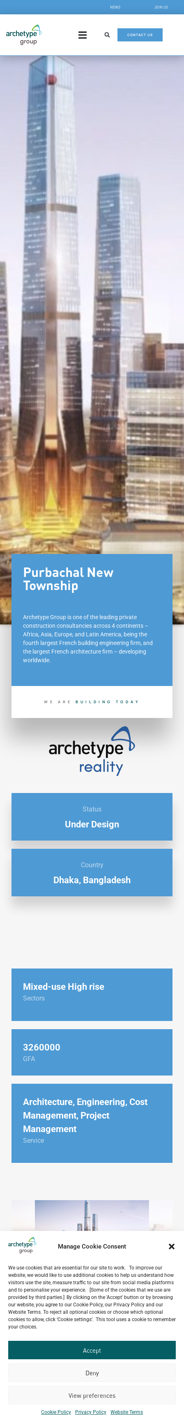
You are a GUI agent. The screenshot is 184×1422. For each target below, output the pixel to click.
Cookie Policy (56, 1412)
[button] (172, 1246)
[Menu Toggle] (82, 35)
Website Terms (126, 1412)
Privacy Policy (90, 1412)
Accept (92, 1350)
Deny (92, 1372)
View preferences (92, 1395)
